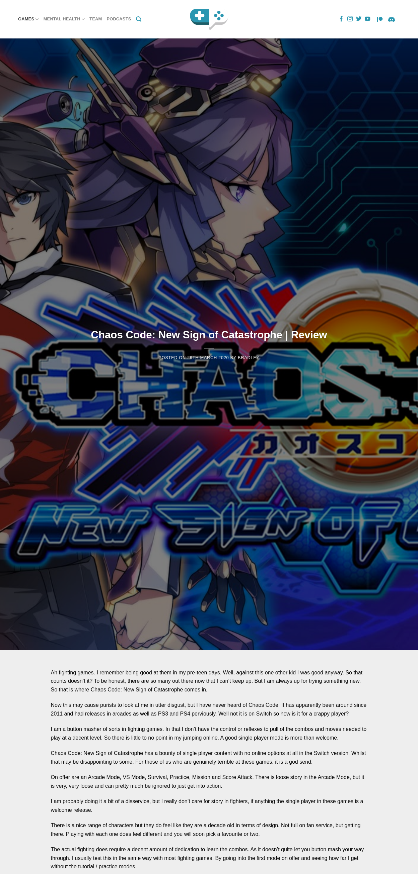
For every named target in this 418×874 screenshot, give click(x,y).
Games (28, 19)
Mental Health (64, 19)
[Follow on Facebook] (341, 19)
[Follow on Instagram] (350, 19)
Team (95, 18)
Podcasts (119, 18)
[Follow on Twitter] (358, 19)
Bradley (249, 357)
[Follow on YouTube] (367, 19)
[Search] (138, 19)
